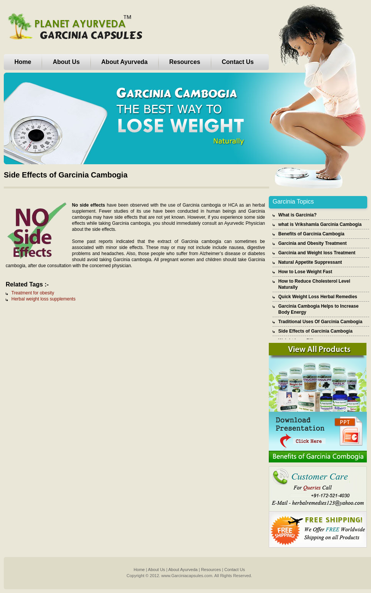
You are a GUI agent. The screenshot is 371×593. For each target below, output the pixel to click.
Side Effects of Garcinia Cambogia (315, 331)
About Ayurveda (124, 62)
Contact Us (238, 62)
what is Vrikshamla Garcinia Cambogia (320, 224)
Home (22, 62)
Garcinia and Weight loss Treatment (316, 252)
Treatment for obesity (32, 293)
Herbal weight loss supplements (43, 299)
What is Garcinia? (297, 215)
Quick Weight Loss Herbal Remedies (317, 296)
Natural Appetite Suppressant (310, 262)
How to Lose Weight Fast (305, 271)
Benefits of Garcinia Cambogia (311, 234)
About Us (66, 62)
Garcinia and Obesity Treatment (312, 243)
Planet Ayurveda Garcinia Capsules (73, 27)
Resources (184, 62)
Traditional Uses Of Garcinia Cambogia (320, 321)
